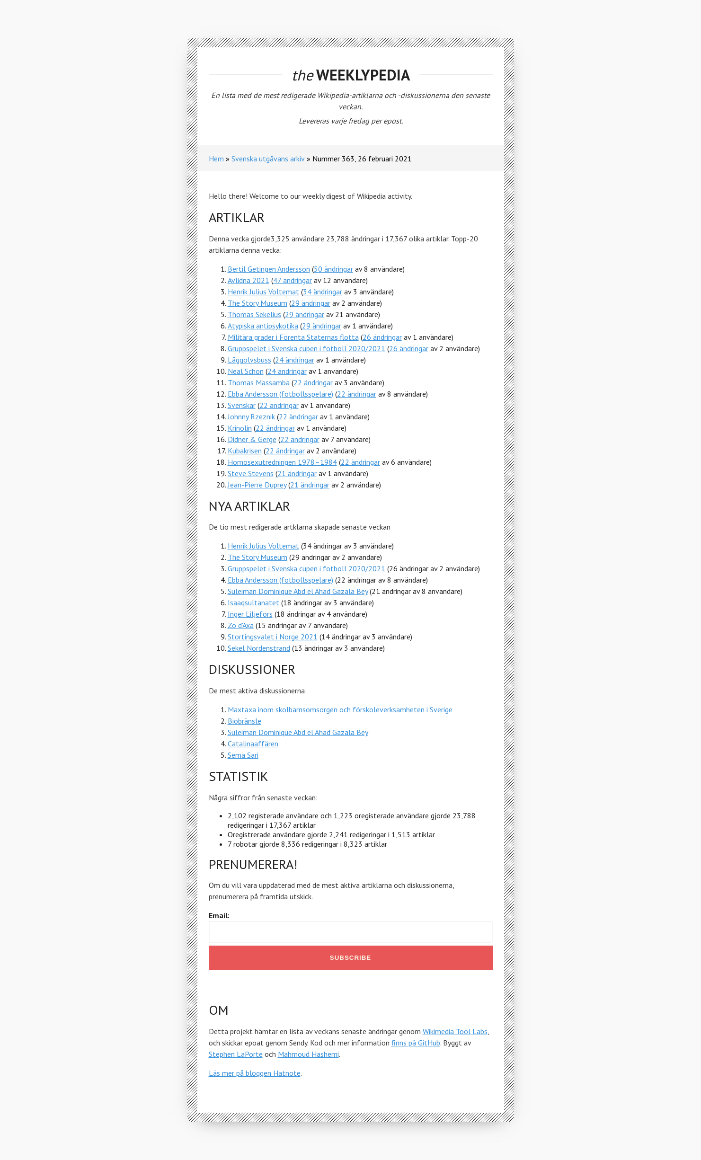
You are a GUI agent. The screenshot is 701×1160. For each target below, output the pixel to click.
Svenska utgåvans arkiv (268, 158)
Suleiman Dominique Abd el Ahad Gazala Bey (298, 591)
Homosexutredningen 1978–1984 (282, 462)
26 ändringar (382, 337)
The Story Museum (257, 303)
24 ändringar (294, 359)
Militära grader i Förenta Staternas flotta (293, 337)
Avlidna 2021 (248, 280)
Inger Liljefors (250, 614)
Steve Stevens (251, 473)
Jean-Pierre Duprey (257, 484)
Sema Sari (243, 755)
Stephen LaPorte (236, 1054)
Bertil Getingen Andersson (269, 269)
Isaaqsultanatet (253, 602)
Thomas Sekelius (254, 314)
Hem (216, 158)
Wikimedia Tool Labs (455, 1031)
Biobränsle (244, 721)
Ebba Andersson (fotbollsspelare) (280, 393)
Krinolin (240, 428)
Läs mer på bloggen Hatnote (255, 1073)
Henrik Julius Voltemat (263, 291)
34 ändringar (322, 291)
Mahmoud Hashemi (308, 1054)
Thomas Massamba (259, 382)
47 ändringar (292, 280)
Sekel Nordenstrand (259, 648)
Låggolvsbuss (249, 359)
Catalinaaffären (253, 743)
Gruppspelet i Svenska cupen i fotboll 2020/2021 (306, 348)
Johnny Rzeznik (251, 416)
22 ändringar (313, 382)
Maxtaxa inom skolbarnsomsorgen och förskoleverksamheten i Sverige (340, 709)
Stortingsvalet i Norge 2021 (273, 636)
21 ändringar (297, 473)
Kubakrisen (245, 450)
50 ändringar (333, 269)
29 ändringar (310, 303)
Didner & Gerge (252, 439)
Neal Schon (246, 371)
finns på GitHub (415, 1042)
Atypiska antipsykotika (263, 325)
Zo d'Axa (241, 625)
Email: (219, 915)
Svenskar (242, 405)
